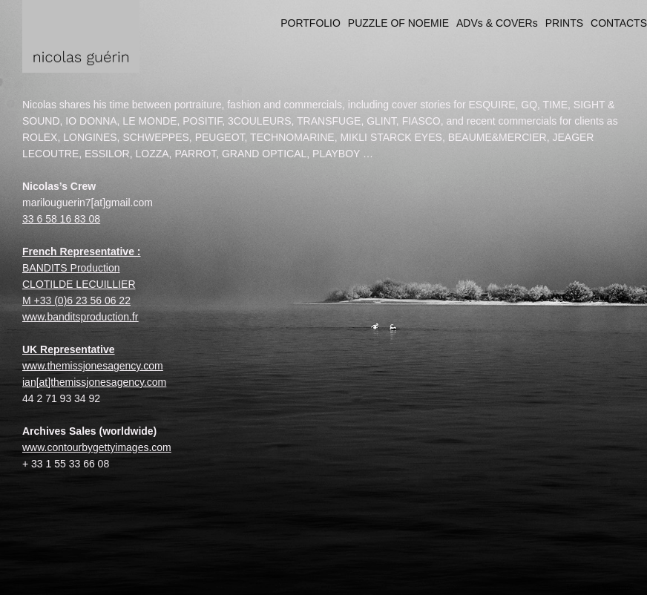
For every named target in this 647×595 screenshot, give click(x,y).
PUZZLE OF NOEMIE (398, 23)
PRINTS (564, 23)
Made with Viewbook (600, 587)
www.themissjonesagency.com (92, 366)
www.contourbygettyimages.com (96, 447)
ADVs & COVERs (497, 23)
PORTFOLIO (310, 23)
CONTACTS (619, 23)
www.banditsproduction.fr (80, 317)
